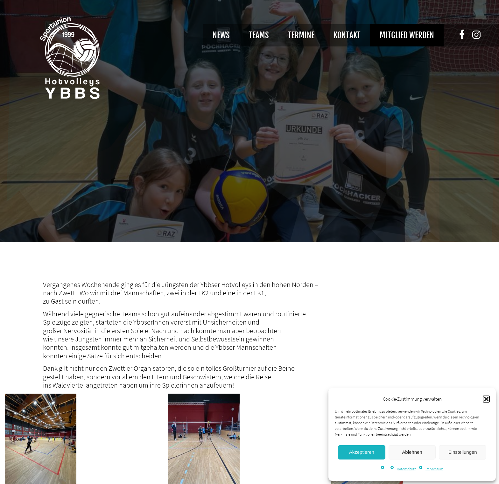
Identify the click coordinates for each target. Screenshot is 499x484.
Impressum (434, 468)
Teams (259, 35)
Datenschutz (406, 468)
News (221, 35)
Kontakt (347, 35)
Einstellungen (462, 452)
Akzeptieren (361, 452)
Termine (301, 35)
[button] (486, 399)
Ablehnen (412, 452)
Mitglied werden (407, 35)
